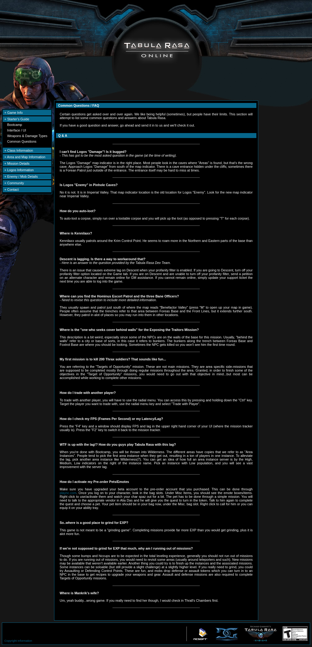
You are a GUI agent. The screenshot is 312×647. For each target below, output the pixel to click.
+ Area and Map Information (24, 157)
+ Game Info (13, 112)
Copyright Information (18, 640)
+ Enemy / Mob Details (21, 176)
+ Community (14, 183)
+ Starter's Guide (16, 119)
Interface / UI (16, 130)
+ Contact (11, 189)
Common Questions (21, 141)
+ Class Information (18, 150)
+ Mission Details (17, 163)
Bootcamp (14, 125)
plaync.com (68, 493)
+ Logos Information (19, 170)
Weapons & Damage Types (27, 136)
